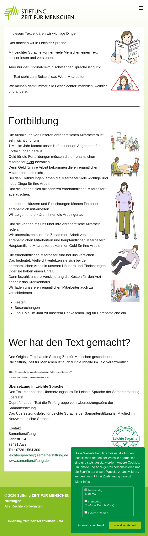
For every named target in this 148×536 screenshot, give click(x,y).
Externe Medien (96, 512)
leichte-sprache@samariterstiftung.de (38, 455)
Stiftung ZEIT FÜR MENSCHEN (43, 495)
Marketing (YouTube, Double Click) (99, 503)
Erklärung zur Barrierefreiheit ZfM (34, 521)
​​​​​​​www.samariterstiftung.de (28, 461)
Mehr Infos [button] (82, 481)
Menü (141, 8)
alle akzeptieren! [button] (125, 525)
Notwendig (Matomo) (93, 492)
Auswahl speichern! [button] (91, 525)
